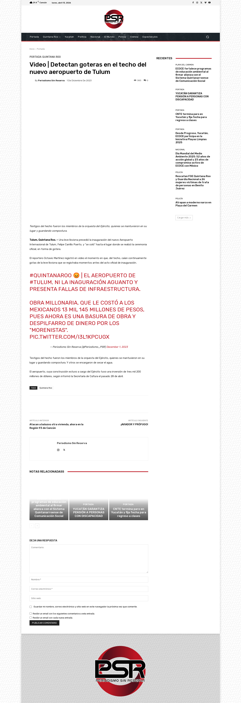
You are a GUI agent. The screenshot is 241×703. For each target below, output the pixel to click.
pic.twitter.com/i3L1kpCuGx (69, 297)
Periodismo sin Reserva (51, 80)
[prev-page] (32, 490)
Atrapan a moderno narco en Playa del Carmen (193, 204)
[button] (208, 37)
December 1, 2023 (117, 307)
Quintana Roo (51, 57)
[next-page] (37, 490)
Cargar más (184, 217)
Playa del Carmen (48, 461)
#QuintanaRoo (51, 236)
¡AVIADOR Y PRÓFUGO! (134, 384)
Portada (41, 48)
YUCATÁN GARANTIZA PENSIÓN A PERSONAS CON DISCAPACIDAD (88, 477)
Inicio (32, 48)
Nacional (180, 150)
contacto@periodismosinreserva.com (128, 683)
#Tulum (41, 242)
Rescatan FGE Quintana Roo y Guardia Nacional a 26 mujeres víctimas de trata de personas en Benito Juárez (193, 182)
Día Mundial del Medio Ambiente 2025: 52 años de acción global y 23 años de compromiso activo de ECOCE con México (193, 159)
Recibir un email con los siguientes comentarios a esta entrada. (64, 578)
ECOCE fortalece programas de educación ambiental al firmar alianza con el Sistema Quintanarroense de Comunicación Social (49, 472)
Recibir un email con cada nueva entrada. (53, 582)
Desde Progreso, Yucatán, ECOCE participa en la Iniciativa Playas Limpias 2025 (192, 138)
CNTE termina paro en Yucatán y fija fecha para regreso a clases (128, 477)
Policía (179, 172)
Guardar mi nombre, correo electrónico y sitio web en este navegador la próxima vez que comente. (85, 571)
